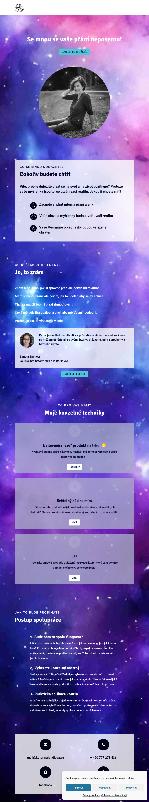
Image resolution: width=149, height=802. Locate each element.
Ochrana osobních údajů (114, 795)
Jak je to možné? (74, 52)
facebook (45, 785)
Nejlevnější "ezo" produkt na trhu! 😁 (74, 445)
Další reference (74, 374)
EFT (74, 556)
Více (74, 522)
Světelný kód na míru (74, 500)
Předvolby (131, 787)
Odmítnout (105, 787)
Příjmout (78, 787)
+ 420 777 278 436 (103, 758)
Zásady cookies (91, 795)
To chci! (74, 467)
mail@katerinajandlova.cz (45, 758)
